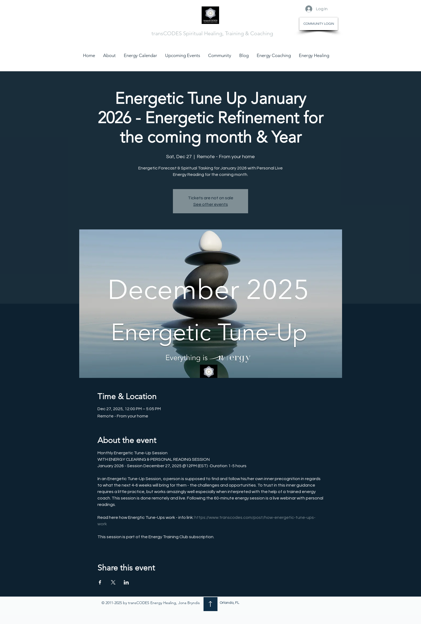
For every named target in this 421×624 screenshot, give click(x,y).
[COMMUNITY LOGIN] (318, 23)
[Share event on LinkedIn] (126, 582)
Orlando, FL (229, 603)
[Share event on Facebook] (100, 582)
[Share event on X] (113, 582)
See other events (210, 204)
